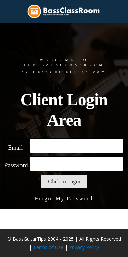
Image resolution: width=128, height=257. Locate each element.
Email (18, 168)
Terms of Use (48, 247)
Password (18, 186)
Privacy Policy (84, 247)
